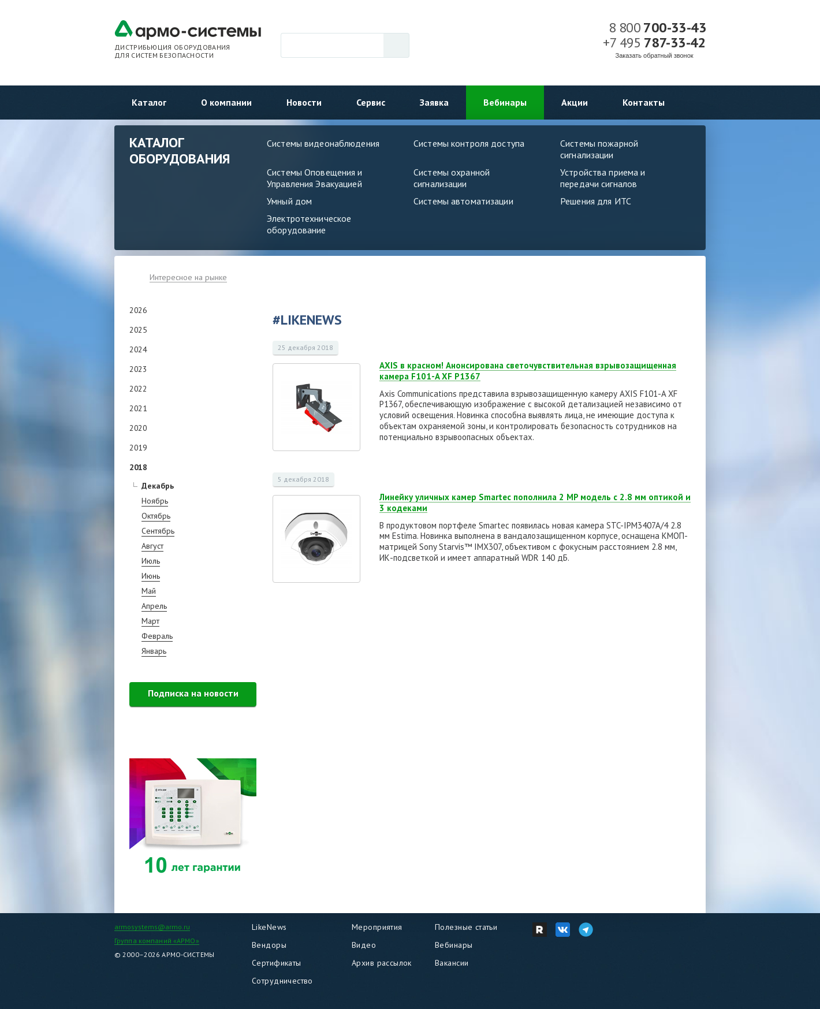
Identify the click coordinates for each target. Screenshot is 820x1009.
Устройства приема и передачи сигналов (602, 177)
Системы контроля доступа (468, 143)
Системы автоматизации (463, 201)
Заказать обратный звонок (655, 55)
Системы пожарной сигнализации (599, 149)
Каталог (149, 102)
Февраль (157, 636)
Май (148, 591)
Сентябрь (157, 531)
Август (152, 546)
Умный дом (289, 201)
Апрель (154, 606)
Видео (364, 945)
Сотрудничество (282, 981)
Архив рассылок (382, 963)
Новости (304, 102)
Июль (150, 561)
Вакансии (451, 963)
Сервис (370, 102)
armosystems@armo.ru (152, 926)
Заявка (434, 102)
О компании (226, 102)
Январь (153, 651)
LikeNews (269, 927)
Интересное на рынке (188, 277)
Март (150, 621)
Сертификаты (276, 963)
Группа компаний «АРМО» (156, 940)
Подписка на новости (193, 693)
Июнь (150, 576)
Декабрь (157, 486)
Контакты (644, 102)
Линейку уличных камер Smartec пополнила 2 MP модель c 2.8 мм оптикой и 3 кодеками (535, 502)
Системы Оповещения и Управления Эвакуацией (315, 177)
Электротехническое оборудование (309, 224)
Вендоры (269, 945)
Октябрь (155, 516)
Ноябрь (154, 501)
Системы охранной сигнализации (451, 177)
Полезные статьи (466, 927)
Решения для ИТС (595, 201)
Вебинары (505, 102)
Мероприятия (377, 927)
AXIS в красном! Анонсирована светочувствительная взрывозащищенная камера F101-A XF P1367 (527, 371)
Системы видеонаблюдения (323, 143)
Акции (574, 102)
